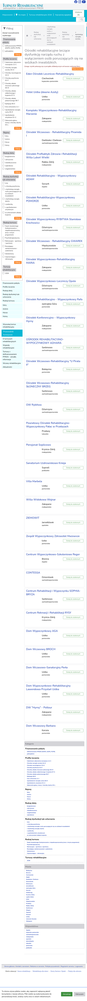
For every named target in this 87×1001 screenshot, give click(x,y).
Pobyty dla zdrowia (74, 971)
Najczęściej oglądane (63, 15)
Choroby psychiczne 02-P (12, 79)
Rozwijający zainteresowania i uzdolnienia (11, 248)
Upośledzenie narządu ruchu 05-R (12, 111)
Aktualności (7, 367)
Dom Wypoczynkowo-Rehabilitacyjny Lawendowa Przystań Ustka (48, 687)
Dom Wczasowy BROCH (40, 649)
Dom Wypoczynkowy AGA (42, 631)
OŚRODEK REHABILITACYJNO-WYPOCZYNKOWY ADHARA (45, 341)
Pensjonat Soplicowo (38, 445)
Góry (7, 136)
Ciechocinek (29, 875)
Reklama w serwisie (37, 966)
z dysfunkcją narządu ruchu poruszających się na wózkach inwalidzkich (13, 192)
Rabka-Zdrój (30, 906)
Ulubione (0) (78, 13)
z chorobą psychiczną (12, 186)
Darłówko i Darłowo (32, 879)
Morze (7, 142)
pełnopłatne (9, 51)
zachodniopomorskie (32, 934)
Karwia (28, 890)
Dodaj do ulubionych (73, 78)
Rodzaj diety (7, 290)
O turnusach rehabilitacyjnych (9, 340)
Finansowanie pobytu (11, 283)
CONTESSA (33, 572)
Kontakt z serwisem (22, 966)
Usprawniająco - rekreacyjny (10, 258)
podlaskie (29, 948)
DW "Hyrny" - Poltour (39, 707)
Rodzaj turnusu (9, 301)
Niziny (7, 145)
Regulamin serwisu (67, 966)
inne (6, 183)
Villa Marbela (34, 481)
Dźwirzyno (29, 884)
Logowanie (79, 966)
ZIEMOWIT (32, 518)
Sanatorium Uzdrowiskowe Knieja (46, 463)
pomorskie (29, 945)
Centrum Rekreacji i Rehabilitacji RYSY (48, 612)
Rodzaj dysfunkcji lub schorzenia (11, 295)
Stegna (28, 910)
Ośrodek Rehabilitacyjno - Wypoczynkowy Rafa (54, 299)
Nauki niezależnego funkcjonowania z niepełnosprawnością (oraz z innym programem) (12, 230)
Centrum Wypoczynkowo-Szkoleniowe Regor (53, 554)
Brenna (28, 873)
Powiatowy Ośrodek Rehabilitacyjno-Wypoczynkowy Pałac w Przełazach (48, 424)
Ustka (28, 917)
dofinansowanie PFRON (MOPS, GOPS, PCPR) (13, 47)
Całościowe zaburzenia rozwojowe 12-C (13, 63)
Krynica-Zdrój (30, 895)
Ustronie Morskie (31, 919)
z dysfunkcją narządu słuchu (12, 200)
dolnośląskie (30, 941)
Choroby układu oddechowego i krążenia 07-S (10, 93)
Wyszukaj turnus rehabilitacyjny (9, 325)
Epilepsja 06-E (10, 104)
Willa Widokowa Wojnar (41, 499)
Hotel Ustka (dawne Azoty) (42, 92)
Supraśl (28, 912)
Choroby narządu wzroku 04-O (11, 69)
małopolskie (30, 937)
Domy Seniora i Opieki (58, 971)
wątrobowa (9, 166)
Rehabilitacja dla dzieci (40, 971)
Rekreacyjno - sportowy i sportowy (13, 242)
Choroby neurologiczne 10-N (13, 74)
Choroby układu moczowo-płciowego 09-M (12, 85)
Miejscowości (7, 15)
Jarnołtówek (30, 886)
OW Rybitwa (34, 404)
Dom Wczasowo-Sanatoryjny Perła (47, 667)
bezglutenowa (10, 156)
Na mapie (21, 15)
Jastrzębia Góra (30, 888)
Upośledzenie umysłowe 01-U (10, 116)
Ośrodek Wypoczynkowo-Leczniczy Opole (51, 281)
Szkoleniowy (9, 254)
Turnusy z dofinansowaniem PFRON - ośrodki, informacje (10, 355)
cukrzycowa (9, 160)
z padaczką (9, 204)
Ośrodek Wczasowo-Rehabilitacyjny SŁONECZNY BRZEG (47, 384)
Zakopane (29, 921)
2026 (7, 273)
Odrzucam (79, 994)
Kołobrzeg (29, 892)
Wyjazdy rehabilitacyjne (8, 346)
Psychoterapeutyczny (12, 238)
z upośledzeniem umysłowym (11, 208)
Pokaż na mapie (77, 69)
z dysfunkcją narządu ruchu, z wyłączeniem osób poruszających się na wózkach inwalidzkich (52, 35)
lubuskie (28, 943)
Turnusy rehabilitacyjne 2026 (40, 15)
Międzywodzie (30, 901)
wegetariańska (10, 169)
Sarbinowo (29, 908)
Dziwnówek (29, 881)
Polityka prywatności (52, 966)
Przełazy (28, 903)
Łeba (27, 899)
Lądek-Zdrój (29, 897)
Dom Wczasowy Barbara (41, 726)
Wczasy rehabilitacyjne (12, 363)
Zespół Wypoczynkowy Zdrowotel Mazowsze (53, 536)
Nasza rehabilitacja (23, 971)
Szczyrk (28, 914)
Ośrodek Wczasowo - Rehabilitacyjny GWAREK (54, 241)
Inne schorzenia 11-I (12, 107)
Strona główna (9, 966)
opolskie (28, 939)
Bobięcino (29, 870)
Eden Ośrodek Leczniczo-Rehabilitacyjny (50, 74)
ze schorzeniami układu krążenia (13, 214)
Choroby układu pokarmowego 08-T (12, 99)
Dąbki (28, 877)
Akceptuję (67, 994)
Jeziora (7, 139)
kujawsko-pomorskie (32, 932)
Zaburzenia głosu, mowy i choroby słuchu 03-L (13, 122)
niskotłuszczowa (10, 163)
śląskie (28, 930)
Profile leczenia (9, 287)
